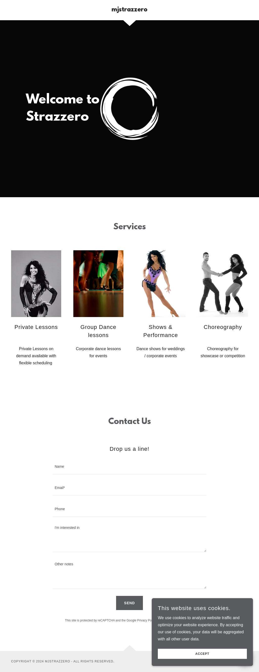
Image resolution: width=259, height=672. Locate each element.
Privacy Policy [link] (146, 620)
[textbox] (129, 466)
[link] (129, 10)
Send (129, 603)
